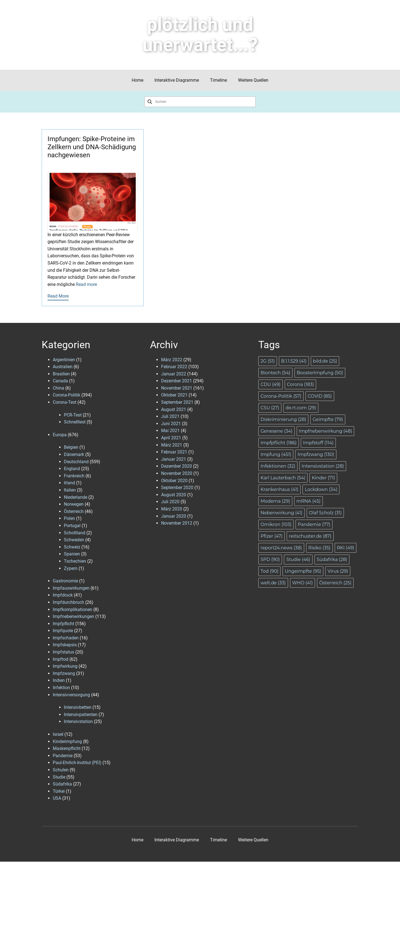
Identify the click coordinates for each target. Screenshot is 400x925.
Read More (58, 296)
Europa (60, 434)
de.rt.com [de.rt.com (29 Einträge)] (301, 407)
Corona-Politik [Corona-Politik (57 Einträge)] (281, 396)
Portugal (72, 525)
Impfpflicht (63, 623)
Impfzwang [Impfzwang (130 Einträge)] (316, 454)
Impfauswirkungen (71, 588)
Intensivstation (78, 721)
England (72, 468)
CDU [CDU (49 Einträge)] (271, 384)
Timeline (218, 80)
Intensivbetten (77, 707)
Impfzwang (64, 673)
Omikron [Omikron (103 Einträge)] (276, 524)
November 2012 (176, 523)
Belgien (71, 447)
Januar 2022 (173, 374)
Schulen (61, 769)
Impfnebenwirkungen (73, 616)
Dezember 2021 (176, 380)
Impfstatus (63, 652)
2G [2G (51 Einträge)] (268, 361)
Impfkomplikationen (72, 609)
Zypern (71, 568)
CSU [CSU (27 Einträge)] (270, 407)
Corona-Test (64, 402)
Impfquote (63, 630)
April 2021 (171, 437)
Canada (60, 380)
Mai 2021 (170, 430)
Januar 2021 (173, 459)
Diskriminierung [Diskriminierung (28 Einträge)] (283, 419)
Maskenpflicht (67, 748)
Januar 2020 (173, 516)
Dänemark (74, 454)
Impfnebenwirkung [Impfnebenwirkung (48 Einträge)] (325, 431)
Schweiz (72, 547)
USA (57, 798)
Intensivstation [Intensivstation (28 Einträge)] (323, 466)
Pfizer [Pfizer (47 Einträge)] (271, 536)
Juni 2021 (171, 423)
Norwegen (74, 504)
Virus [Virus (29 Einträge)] (338, 571)
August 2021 (173, 409)
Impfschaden (66, 637)
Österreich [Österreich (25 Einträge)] (335, 582)
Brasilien (61, 374)
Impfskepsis (65, 644)
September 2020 (177, 487)
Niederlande (75, 497)
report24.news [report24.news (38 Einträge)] (281, 547)
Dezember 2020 (176, 466)
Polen (69, 518)
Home (137, 80)
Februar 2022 (174, 366)
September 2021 (177, 402)
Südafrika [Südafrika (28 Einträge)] (332, 559)
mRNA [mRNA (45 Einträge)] (308, 501)
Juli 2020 (170, 501)
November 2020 (176, 473)
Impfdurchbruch (68, 602)
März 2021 (171, 445)
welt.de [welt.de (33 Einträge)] (273, 582)
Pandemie (62, 755)
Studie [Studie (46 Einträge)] (298, 559)
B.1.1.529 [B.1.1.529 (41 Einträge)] (294, 361)
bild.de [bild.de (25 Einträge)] (325, 361)
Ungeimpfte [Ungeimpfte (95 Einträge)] (303, 571)
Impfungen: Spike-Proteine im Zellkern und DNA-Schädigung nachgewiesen (92, 147)
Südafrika (62, 784)
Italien (70, 490)
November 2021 (176, 388)
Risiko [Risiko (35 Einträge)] (319, 547)
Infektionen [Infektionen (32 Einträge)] (278, 466)
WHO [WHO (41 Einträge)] (302, 582)
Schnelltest (75, 422)
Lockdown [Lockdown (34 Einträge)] (321, 489)
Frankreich (74, 475)
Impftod (60, 659)
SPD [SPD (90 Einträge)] (270, 559)
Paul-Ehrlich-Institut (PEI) (77, 762)
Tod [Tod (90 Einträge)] (269, 571)
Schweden (74, 539)
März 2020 (171, 509)
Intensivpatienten (81, 714)
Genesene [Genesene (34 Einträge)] (276, 431)
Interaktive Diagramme (176, 80)
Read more (86, 284)
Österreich (74, 511)
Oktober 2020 (174, 480)
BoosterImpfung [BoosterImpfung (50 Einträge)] (320, 372)
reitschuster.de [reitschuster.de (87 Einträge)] (310, 536)
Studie (59, 777)
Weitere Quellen (253, 80)
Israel (58, 734)
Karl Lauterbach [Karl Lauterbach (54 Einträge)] (283, 477)
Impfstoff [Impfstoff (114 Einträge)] (318, 442)
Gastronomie (65, 581)
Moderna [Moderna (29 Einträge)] (275, 501)
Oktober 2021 (174, 395)
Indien (59, 680)
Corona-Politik (66, 395)
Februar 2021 (174, 452)
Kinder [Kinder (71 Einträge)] (323, 477)
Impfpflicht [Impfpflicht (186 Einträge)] (279, 442)
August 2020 (173, 494)
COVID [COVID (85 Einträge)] (320, 396)
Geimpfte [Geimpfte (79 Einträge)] (327, 419)
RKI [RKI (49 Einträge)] (345, 547)
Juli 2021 (170, 416)
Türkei (59, 791)
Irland (69, 482)
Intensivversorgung (71, 694)
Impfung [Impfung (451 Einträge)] (276, 454)
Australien (62, 366)
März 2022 (171, 359)
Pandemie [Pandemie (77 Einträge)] (314, 524)
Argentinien (64, 359)
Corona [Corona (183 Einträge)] (300, 384)
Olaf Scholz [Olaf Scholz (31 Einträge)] (325, 512)
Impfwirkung (65, 666)
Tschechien (75, 561)
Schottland (74, 532)
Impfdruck (63, 595)
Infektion (61, 687)
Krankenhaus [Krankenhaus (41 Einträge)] (279, 489)
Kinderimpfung (67, 741)
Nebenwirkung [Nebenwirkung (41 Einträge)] (281, 512)
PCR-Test (73, 415)
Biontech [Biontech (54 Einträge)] (275, 372)
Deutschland (76, 461)
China (58, 388)
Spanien (72, 554)
